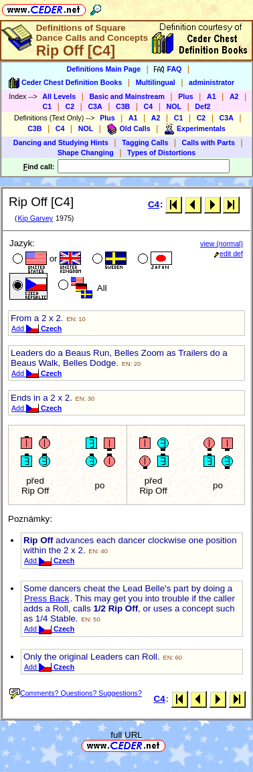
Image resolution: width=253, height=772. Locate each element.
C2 (69, 106)
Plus (185, 96)
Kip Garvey (35, 218)
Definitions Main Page (103, 69)
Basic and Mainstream (127, 96)
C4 (148, 106)
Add (36, 328)
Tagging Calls (145, 142)
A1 (211, 96)
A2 (234, 96)
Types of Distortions (161, 153)
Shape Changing (86, 153)
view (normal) (221, 243)
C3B (123, 106)
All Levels (59, 96)
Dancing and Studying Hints (60, 142)
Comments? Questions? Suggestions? (75, 693)
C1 (47, 106)
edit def (228, 254)
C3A (95, 106)
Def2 (202, 106)
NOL (174, 106)
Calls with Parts (208, 142)
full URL (126, 735)
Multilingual (155, 82)
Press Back (46, 598)
